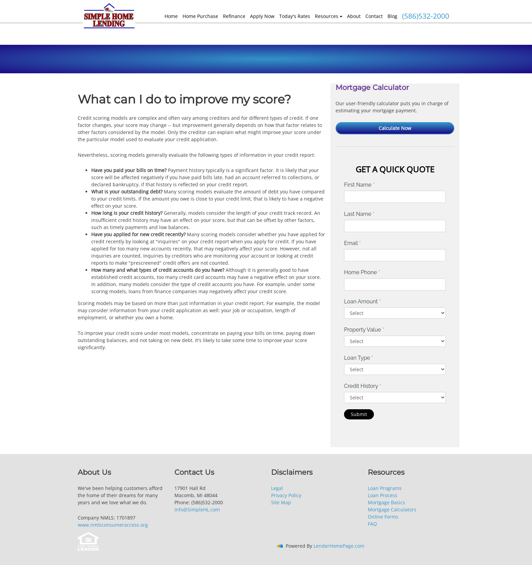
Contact (374, 16)
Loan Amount (362, 301)
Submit (359, 414)
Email (352, 243)
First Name (359, 185)
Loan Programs (385, 488)
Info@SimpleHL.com (197, 509)
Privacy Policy (286, 495)
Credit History (362, 386)
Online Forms (383, 516)
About (354, 16)
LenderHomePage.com (339, 546)
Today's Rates (294, 16)
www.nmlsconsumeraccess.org (113, 525)
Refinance (234, 16)
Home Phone (362, 272)
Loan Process (382, 495)
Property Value (364, 329)
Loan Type (358, 358)
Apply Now (262, 16)
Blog (392, 16)
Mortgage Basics (386, 502)
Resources (326, 16)
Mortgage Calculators (392, 509)
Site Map (281, 502)
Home (171, 16)
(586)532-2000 (425, 16)
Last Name (359, 214)
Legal (277, 488)
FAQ (372, 524)
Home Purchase (200, 16)
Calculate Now (395, 128)
